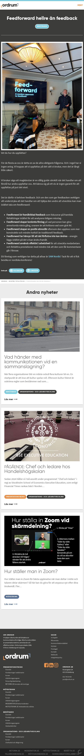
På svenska (54, 640)
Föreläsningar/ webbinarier (14, 673)
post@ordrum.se (68, 679)
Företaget (54, 649)
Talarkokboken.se (14, 753)
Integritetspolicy (56, 657)
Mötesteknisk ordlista (19, 707)
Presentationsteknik (13, 667)
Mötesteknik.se (51, 750)
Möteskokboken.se (38, 753)
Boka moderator (17, 704)
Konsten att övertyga (17, 684)
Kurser (7, 675)
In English (54, 638)
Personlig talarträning (12, 681)
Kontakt (53, 652)
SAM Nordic (54, 256)
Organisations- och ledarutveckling (21, 731)
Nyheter (53, 646)
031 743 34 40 (67, 677)
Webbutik (54, 655)
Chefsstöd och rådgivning (14, 742)
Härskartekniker (10, 726)
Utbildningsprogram (12, 678)
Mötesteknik (9, 689)
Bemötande (8, 712)
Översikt (8, 670)
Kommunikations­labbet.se (65, 753)
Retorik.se (14, 750)
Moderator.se (31, 750)
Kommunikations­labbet (59, 643)
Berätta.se (69, 750)
